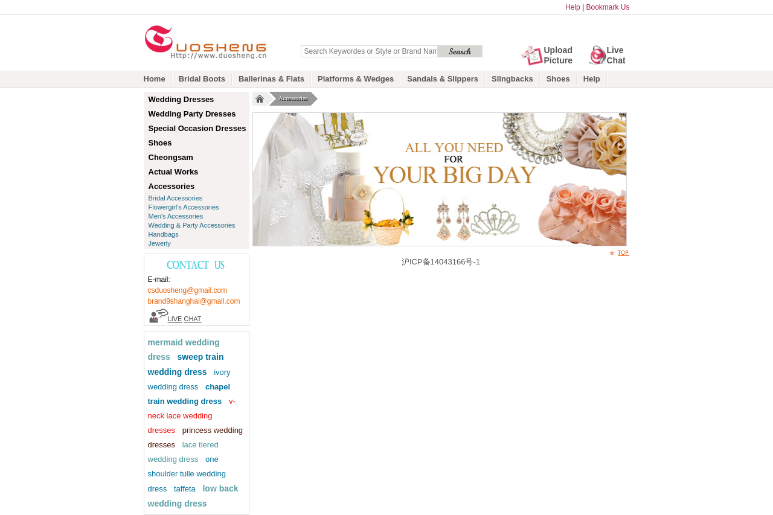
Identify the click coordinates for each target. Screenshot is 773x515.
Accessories (295, 99)
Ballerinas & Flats (271, 78)
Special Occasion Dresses (197, 128)
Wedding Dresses (181, 99)
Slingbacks (512, 78)
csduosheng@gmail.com (188, 290)
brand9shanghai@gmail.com (194, 301)
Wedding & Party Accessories (192, 225)
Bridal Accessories (176, 198)
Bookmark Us (607, 7)
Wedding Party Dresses (192, 113)
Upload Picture (558, 55)
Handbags (164, 234)
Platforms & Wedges (356, 78)
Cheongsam (171, 157)
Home (154, 78)
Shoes (558, 78)
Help (572, 7)
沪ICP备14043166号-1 (441, 261)
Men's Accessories (176, 216)
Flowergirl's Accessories (184, 207)
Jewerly (160, 243)
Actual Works (174, 171)
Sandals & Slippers (442, 78)
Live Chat (616, 55)
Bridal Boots (202, 78)
